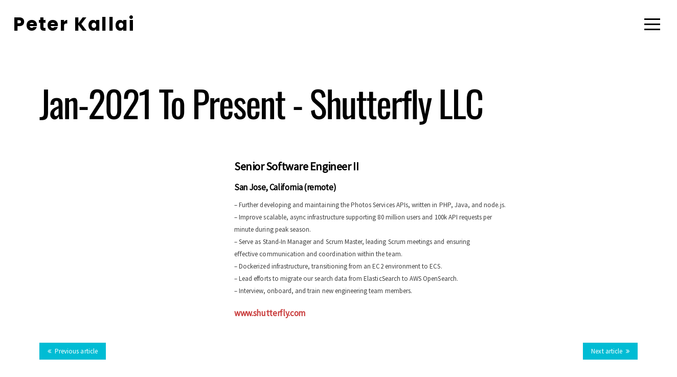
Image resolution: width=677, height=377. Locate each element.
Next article (610, 351)
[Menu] (652, 24)
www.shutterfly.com (269, 313)
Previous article (73, 351)
